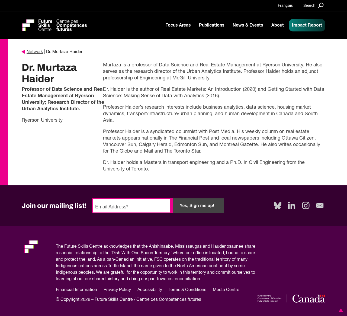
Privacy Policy (117, 290)
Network (32, 52)
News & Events (248, 25)
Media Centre (226, 290)
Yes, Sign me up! (197, 205)
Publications (211, 25)
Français (285, 6)
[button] (340, 310)
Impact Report (307, 25)
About (277, 25)
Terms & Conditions (187, 290)
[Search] (313, 5)
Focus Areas (178, 25)
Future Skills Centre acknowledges (98, 246)
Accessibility (149, 290)
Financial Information (76, 290)
